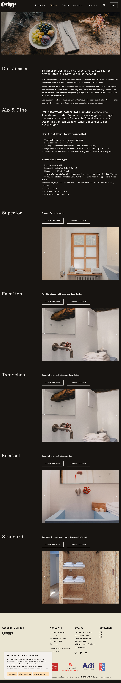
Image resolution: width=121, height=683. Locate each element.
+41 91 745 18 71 (55, 651)
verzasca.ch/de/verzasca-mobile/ (58, 182)
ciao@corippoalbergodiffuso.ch (60, 648)
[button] (44, 253)
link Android (106, 182)
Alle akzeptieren (40, 674)
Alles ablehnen (25, 674)
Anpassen (12, 674)
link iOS (46, 185)
